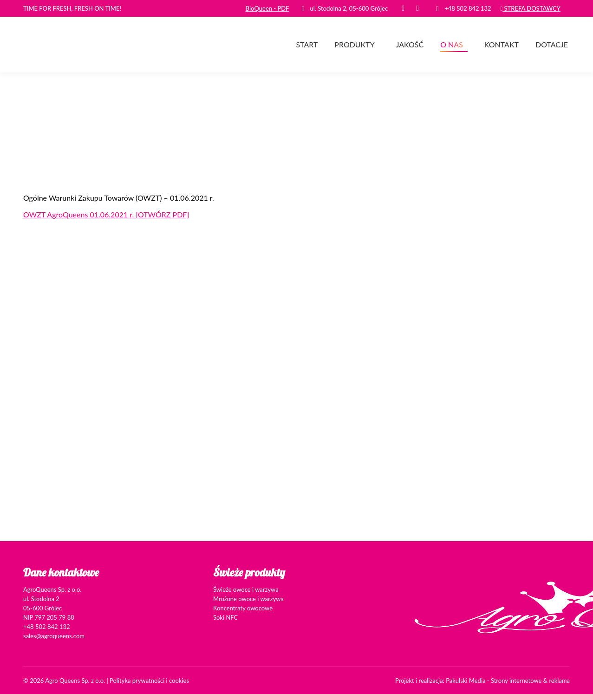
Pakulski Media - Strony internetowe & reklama (508, 680)
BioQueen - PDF (267, 8)
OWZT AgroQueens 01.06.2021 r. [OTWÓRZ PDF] (106, 214)
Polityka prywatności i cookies (149, 680)
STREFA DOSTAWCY (530, 8)
